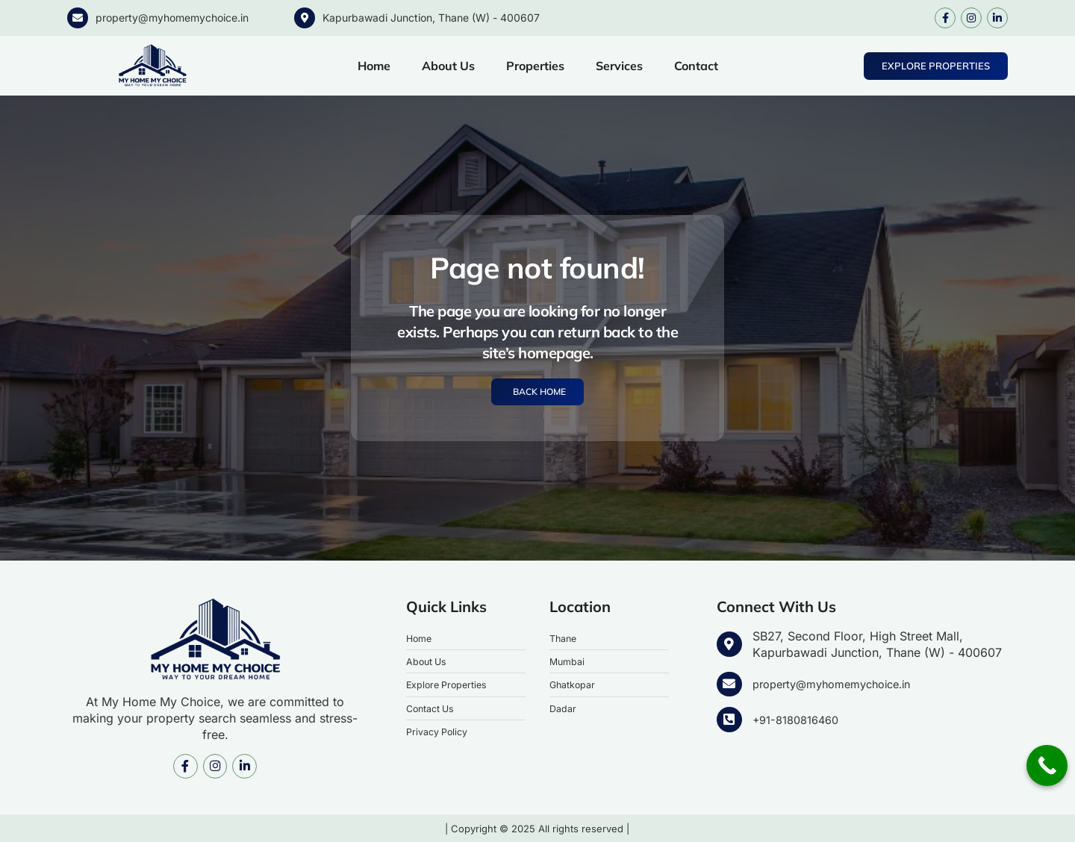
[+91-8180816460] (729, 719)
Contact (696, 65)
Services (619, 65)
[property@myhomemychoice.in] (77, 17)
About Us (448, 65)
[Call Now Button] (1047, 765)
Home (374, 65)
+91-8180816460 (799, 718)
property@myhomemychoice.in (172, 17)
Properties (535, 65)
